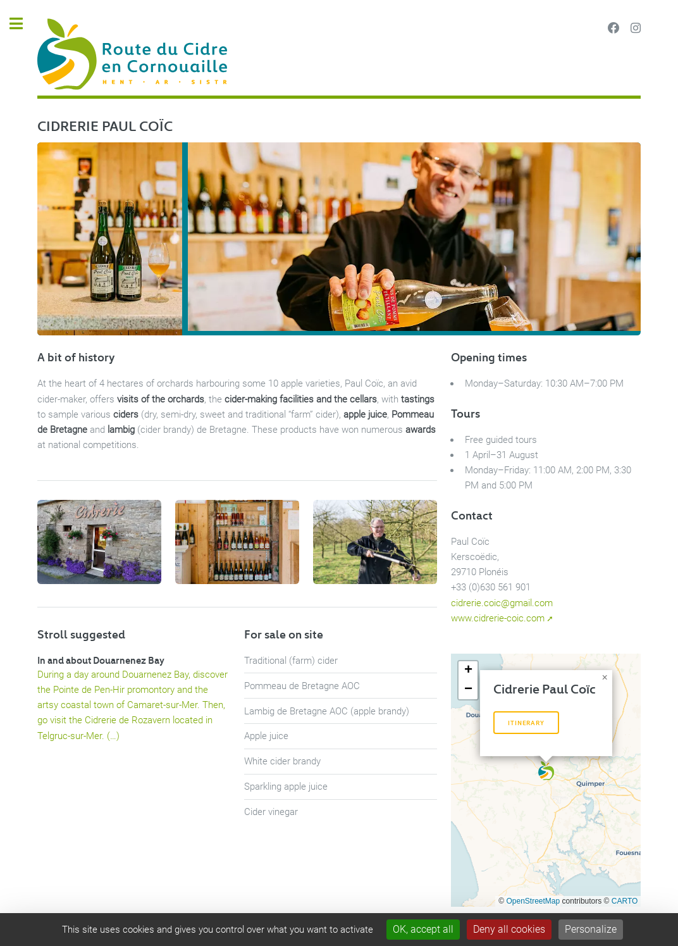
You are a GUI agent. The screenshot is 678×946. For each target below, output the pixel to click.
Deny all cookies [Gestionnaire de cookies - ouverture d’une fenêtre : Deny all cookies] (509, 929)
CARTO (625, 901)
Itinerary (526, 722)
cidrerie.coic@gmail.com (502, 603)
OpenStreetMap (533, 901)
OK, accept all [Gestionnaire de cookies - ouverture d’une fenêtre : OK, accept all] (423, 929)
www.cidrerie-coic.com (498, 618)
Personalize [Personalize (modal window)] (591, 929)
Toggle (23, 23)
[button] (546, 770)
